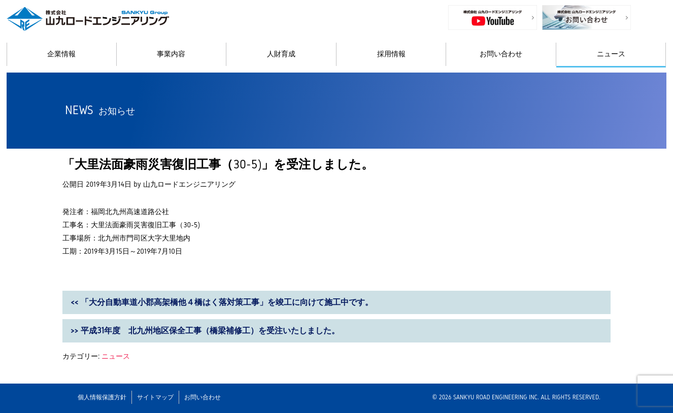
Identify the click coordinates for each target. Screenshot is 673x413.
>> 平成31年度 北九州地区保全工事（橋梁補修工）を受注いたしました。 (205, 330)
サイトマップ (155, 397)
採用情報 (391, 54)
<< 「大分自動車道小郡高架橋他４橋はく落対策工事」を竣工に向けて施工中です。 (222, 302)
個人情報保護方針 (102, 397)
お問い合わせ (501, 54)
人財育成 (281, 54)
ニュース (611, 54)
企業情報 (61, 54)
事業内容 (171, 54)
